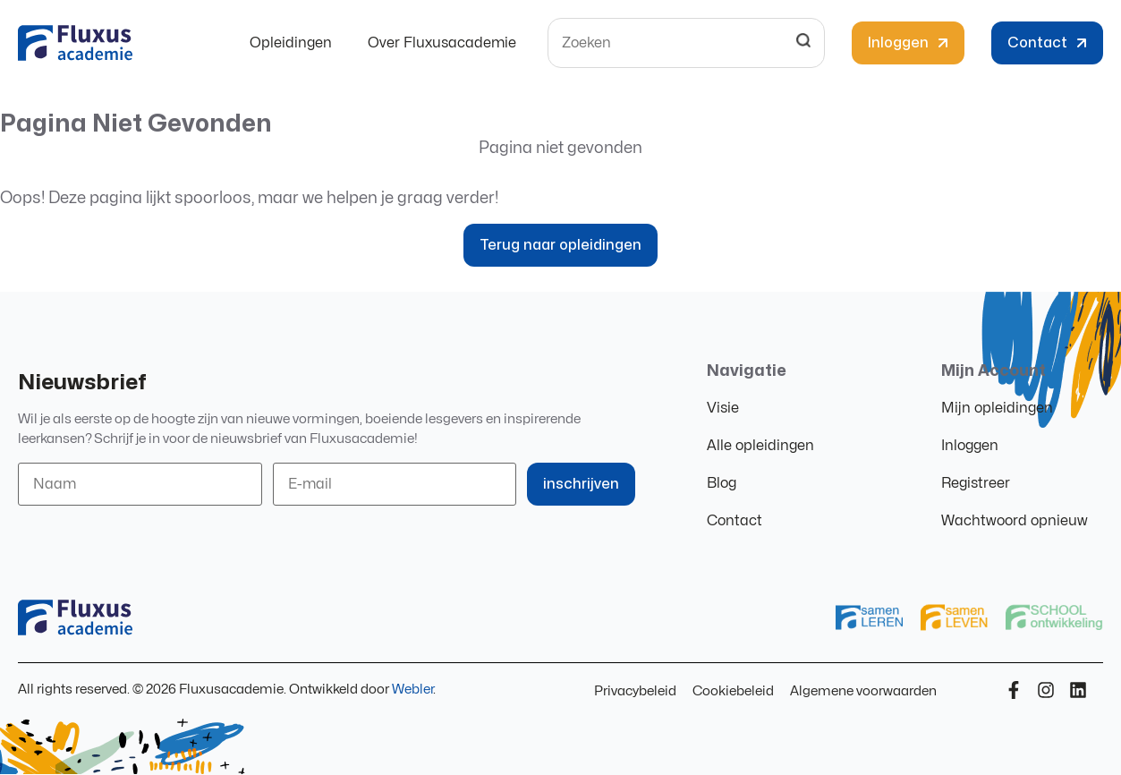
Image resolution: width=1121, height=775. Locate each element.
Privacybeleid (635, 691)
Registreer (975, 483)
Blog (721, 483)
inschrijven (581, 484)
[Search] (803, 43)
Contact (734, 521)
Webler (412, 689)
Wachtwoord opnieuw (1014, 521)
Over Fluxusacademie (442, 43)
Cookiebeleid (733, 691)
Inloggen (969, 446)
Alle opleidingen (760, 446)
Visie (723, 408)
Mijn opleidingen (997, 408)
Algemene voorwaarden (863, 691)
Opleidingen (291, 43)
